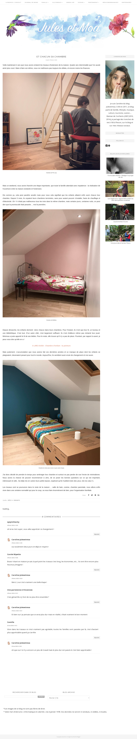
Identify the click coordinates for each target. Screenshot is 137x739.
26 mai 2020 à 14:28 (17, 646)
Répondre (96, 534)
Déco (10, 500)
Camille (10, 622)
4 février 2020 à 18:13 (12, 593)
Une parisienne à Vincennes (19, 590)
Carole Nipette (14, 554)
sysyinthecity (13, 522)
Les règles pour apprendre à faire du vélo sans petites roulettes (120, 199)
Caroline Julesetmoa (21, 539)
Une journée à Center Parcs (120, 243)
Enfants (17, 500)
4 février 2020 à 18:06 (12, 557)
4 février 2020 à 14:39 (12, 525)
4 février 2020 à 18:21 (17, 611)
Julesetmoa (64, 736)
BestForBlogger (76, 736)
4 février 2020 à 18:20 (17, 578)
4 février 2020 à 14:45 (17, 543)
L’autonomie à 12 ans (120, 222)
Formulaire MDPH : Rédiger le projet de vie (120, 176)
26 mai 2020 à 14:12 (12, 625)
